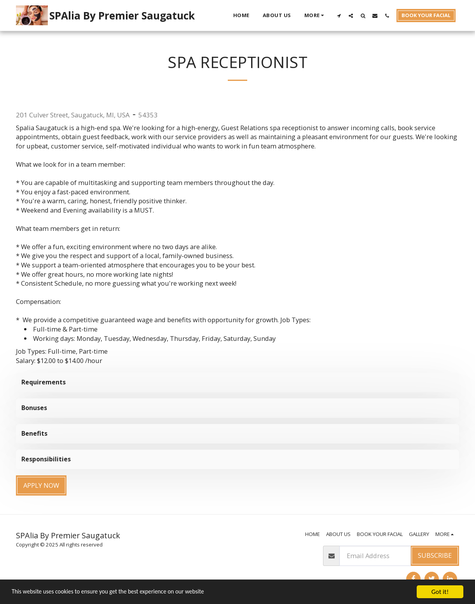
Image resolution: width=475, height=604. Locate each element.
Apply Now (41, 485)
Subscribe (435, 555)
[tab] (237, 382)
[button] (338, 15)
